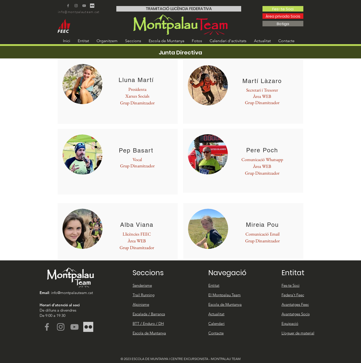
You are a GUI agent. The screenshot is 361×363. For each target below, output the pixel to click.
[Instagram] (76, 6)
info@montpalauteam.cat (79, 12)
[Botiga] (282, 23)
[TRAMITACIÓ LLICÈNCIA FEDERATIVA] (178, 9)
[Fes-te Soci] (282, 9)
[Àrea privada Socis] (282, 16)
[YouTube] (84, 6)
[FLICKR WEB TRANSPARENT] (92, 6)
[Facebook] (68, 6)
